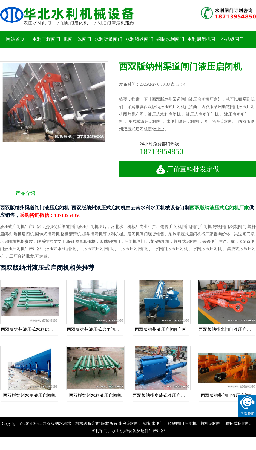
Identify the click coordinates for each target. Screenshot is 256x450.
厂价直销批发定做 (187, 169)
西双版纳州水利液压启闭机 (95, 395)
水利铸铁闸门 (139, 39)
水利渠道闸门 (108, 39)
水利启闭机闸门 (201, 47)
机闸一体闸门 (77, 39)
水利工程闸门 (46, 39)
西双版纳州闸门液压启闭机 (227, 395)
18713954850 (161, 151)
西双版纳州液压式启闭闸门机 (95, 329)
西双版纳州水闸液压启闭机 (29, 395)
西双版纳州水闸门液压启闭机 (227, 329)
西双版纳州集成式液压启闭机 (161, 395)
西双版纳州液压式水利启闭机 (29, 329)
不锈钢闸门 (232, 39)
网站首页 (15, 39)
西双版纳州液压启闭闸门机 (161, 329)
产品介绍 (25, 193)
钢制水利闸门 (170, 39)
